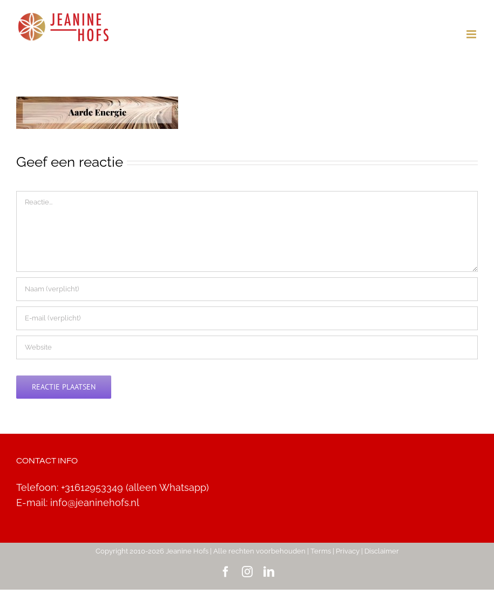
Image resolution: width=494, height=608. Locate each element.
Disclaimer (381, 551)
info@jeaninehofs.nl (94, 502)
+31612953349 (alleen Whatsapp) (135, 487)
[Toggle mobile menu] (472, 34)
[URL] (247, 347)
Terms (320, 551)
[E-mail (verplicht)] (247, 318)
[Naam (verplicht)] (247, 289)
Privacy (348, 551)
